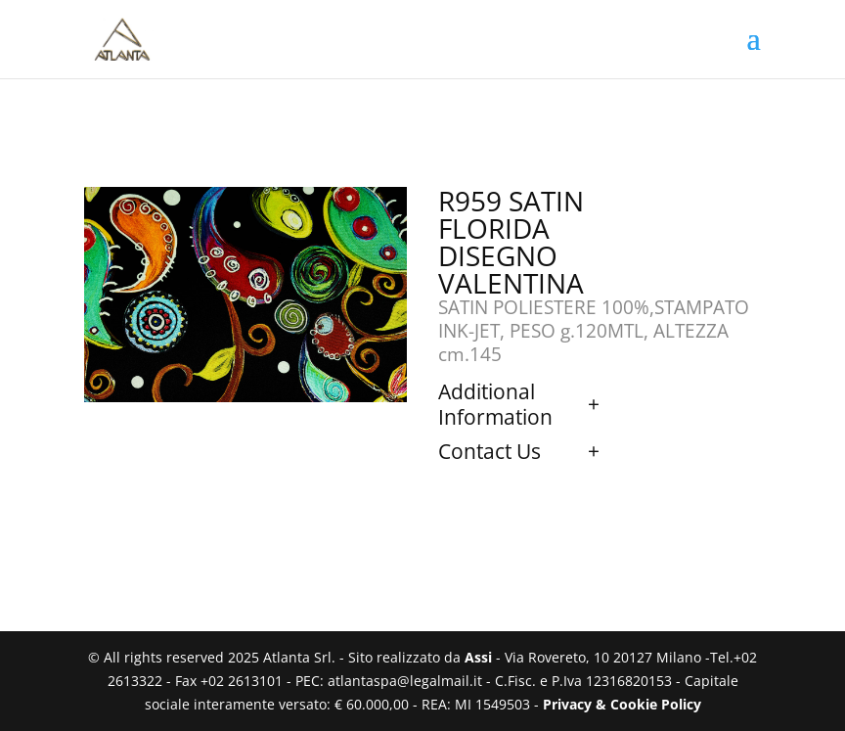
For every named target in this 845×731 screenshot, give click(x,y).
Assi (478, 657)
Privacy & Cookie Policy (622, 704)
